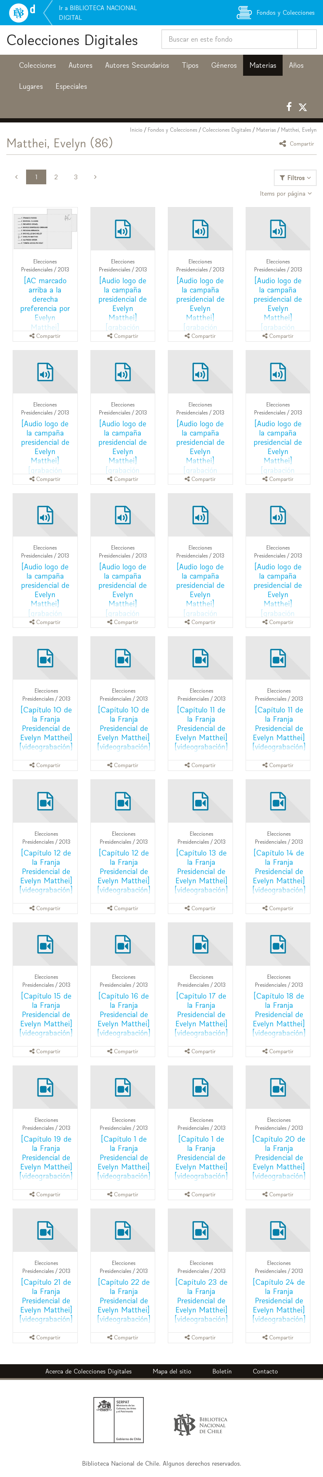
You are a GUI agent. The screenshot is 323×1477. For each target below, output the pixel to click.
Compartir (298, 143)
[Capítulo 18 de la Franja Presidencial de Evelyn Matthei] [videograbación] (279, 1014)
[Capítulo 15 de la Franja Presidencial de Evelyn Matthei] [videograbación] (46, 1014)
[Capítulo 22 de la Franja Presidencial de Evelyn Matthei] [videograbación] (124, 1300)
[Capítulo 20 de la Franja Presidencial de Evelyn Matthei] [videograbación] (279, 1157)
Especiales (71, 86)
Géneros (224, 65)
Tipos (190, 65)
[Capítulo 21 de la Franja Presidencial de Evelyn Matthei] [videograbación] (46, 1300)
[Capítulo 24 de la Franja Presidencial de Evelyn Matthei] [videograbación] (279, 1300)
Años (296, 65)
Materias (262, 65)
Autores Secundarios (137, 65)
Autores (81, 65)
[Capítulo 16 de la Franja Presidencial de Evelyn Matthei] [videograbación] (124, 1014)
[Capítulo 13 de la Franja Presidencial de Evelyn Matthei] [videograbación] (201, 871)
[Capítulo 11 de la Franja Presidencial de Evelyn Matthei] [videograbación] (201, 728)
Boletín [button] (222, 1371)
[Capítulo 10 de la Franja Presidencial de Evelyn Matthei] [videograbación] (46, 728)
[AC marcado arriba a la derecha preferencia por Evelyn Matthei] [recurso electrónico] (45, 313)
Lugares (31, 86)
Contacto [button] (265, 1371)
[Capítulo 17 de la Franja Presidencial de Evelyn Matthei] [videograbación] (201, 1014)
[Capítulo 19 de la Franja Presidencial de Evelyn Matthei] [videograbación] (46, 1157)
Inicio (136, 129)
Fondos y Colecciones (172, 129)
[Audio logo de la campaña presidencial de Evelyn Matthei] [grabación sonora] (122, 308)
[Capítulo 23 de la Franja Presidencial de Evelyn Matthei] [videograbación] (201, 1300)
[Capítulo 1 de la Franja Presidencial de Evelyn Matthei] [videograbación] (124, 1157)
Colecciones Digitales (72, 39)
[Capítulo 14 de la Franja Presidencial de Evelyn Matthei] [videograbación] (279, 871)
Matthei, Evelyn (299, 129)
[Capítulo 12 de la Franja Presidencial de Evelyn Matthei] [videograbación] (46, 871)
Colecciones (37, 65)
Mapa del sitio (172, 1371)
